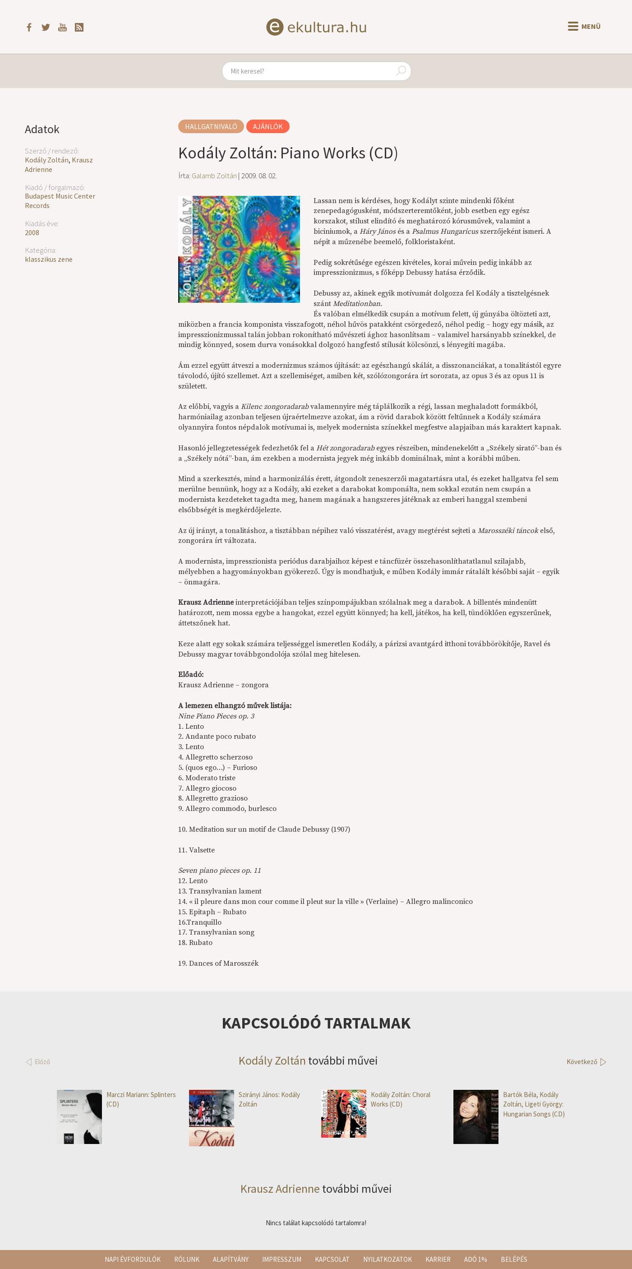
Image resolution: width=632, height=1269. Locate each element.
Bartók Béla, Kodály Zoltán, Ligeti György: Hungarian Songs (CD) (509, 1104)
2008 (32, 232)
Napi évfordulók (133, 1259)
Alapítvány (231, 1259)
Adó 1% (475, 1259)
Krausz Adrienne (280, 1188)
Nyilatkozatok (387, 1259)
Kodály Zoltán (47, 159)
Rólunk (186, 1259)
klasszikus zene (49, 259)
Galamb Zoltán (214, 176)
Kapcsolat (332, 1259)
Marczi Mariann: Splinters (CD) (116, 1099)
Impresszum (281, 1259)
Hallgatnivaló (211, 126)
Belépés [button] (514, 1259)
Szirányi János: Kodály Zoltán (244, 1099)
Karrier (438, 1259)
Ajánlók (268, 126)
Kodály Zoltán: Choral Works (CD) (375, 1099)
